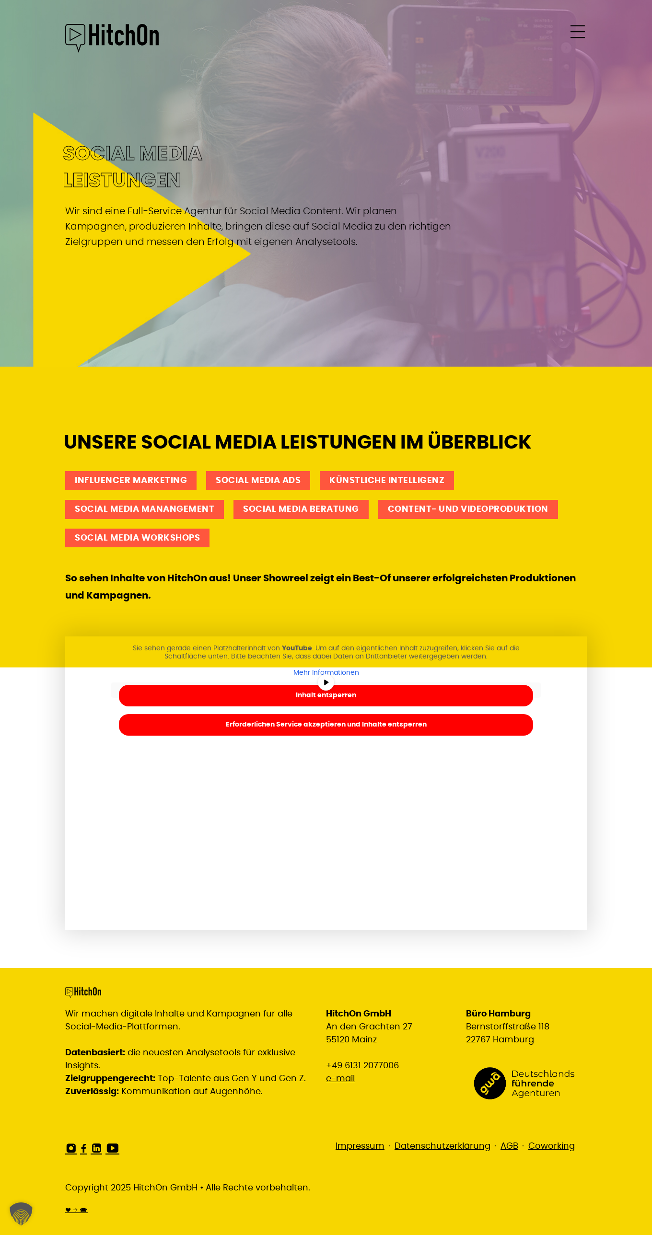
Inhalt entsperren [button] (326, 695)
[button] (21, 1214)
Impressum (360, 1146)
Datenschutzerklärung (442, 1146)
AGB (509, 1146)
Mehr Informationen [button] (326, 672)
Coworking (551, 1146)
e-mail (340, 1078)
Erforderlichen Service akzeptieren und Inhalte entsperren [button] (326, 724)
